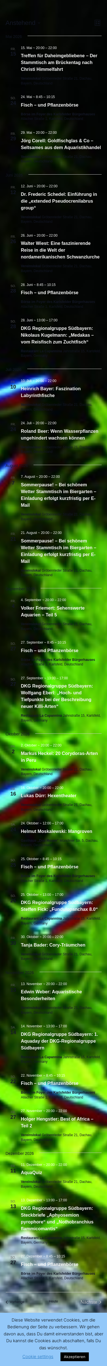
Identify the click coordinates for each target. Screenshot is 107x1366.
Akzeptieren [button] (74, 1356)
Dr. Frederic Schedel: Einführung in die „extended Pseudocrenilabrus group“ (59, 201)
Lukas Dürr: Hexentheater (49, 795)
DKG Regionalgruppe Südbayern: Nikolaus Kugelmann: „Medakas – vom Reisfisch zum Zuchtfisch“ (57, 335)
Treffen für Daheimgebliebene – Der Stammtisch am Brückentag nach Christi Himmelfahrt (59, 62)
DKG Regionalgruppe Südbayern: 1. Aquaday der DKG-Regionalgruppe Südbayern (59, 1041)
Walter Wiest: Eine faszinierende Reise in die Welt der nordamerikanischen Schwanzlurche (60, 250)
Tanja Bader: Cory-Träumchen (53, 945)
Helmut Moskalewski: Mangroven (57, 831)
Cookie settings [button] (37, 1356)
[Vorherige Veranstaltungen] (15, 1302)
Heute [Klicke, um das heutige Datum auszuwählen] (53, 1301)
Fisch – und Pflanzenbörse (50, 105)
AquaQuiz (31, 1172)
